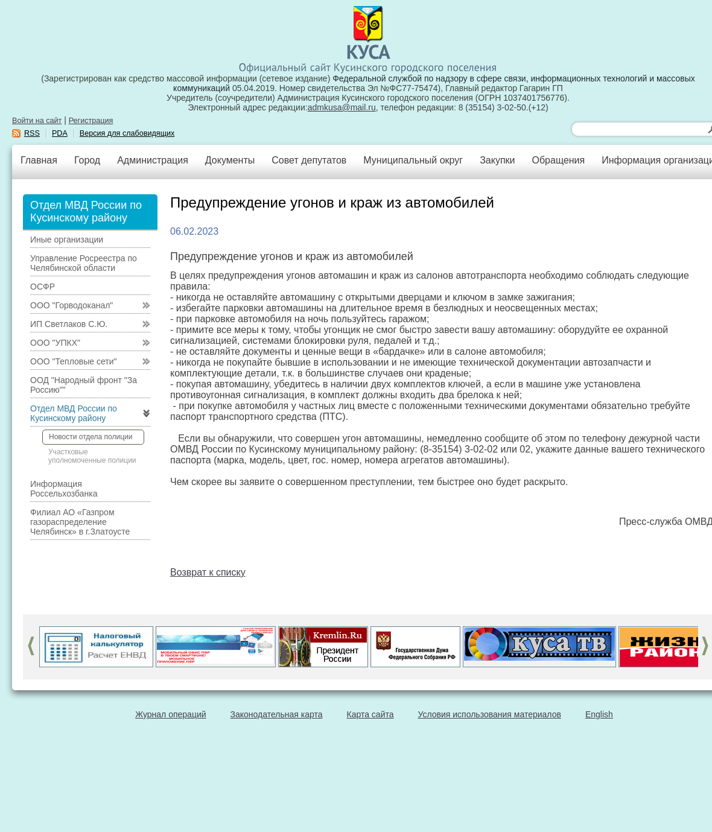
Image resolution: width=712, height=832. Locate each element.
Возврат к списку (208, 572)
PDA (60, 133)
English (599, 714)
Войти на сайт (37, 120)
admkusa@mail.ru (342, 107)
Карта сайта (370, 714)
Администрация (152, 160)
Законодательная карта (276, 714)
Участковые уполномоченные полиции (92, 456)
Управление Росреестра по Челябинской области (83, 263)
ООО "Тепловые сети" (73, 361)
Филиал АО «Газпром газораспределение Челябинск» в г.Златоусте (80, 521)
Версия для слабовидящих (127, 133)
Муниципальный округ (413, 160)
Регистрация (91, 120)
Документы (230, 160)
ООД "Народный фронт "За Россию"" (83, 385)
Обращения (558, 160)
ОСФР (42, 286)
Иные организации (66, 239)
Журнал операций (170, 714)
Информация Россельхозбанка (63, 488)
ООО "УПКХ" (55, 343)
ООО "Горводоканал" (71, 305)
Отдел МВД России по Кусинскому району (73, 413)
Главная (39, 160)
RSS (32, 133)
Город (87, 160)
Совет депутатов (309, 160)
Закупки (497, 160)
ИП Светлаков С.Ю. (68, 324)
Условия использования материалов (489, 714)
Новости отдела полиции (90, 437)
